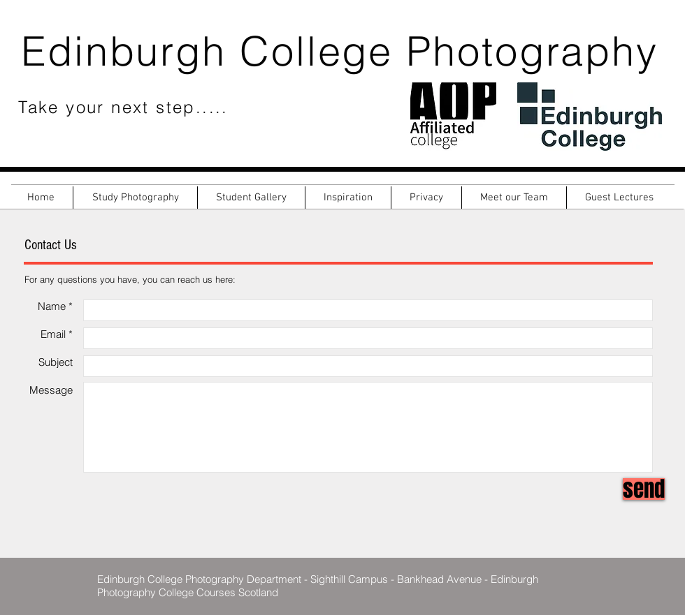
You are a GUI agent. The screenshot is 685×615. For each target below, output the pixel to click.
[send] (644, 489)
